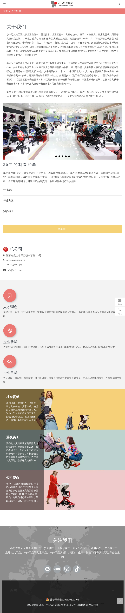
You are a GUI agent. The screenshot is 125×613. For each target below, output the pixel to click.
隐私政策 (83, 605)
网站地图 (94, 605)
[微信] (47, 569)
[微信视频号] (67, 569)
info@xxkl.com (14, 270)
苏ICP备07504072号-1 (66, 605)
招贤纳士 (8, 211)
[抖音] (77, 569)
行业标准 (8, 190)
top (120, 601)
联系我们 (62, 229)
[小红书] (57, 569)
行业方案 (8, 200)
